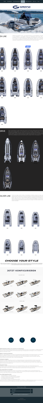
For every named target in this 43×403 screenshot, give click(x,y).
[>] (32, 391)
